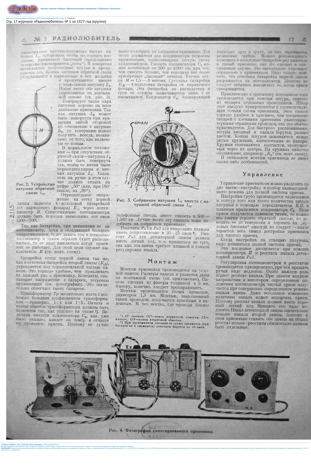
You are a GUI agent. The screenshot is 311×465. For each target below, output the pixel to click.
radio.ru (9, 18)
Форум (61, 8)
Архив (53, 8)
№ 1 (58, 18)
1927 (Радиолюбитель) (45, 18)
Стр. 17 (64, 18)
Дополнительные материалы (82, 8)
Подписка (104, 8)
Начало (44, 8)
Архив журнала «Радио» (24, 18)
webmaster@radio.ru (51, 444)
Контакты (115, 8)
